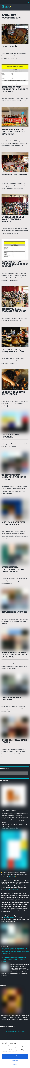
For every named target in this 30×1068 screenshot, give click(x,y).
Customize (15, 1060)
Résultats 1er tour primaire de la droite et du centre (15, 264)
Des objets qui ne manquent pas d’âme (13, 350)
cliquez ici (12, 876)
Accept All (15, 1055)
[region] (15, 1054)
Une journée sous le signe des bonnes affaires (13, 219)
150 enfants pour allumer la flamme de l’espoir (14, 477)
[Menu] (28, 6)
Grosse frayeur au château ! (12, 698)
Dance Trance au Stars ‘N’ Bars (14, 741)
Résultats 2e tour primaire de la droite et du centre (15, 89)
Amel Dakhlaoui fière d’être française (14, 523)
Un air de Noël (9, 46)
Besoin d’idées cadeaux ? (14, 175)
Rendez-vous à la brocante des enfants (14, 310)
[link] (10, 917)
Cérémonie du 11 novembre (10, 435)
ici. (8, 975)
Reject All (15, 1064)
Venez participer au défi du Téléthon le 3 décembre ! (13, 131)
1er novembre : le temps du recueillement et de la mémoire (15, 654)
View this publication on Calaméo (15, 1032)
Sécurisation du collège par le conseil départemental (14, 569)
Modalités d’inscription (11, 889)
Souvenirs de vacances (14, 612)
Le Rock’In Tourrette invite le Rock (13, 393)
